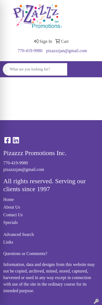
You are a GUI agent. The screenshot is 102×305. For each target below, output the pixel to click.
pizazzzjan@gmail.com (66, 50)
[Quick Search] (35, 69)
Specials (10, 222)
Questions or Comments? (25, 253)
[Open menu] (91, 69)
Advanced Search (18, 234)
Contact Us (13, 214)
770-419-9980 (30, 50)
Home (8, 199)
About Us (11, 207)
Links (8, 242)
